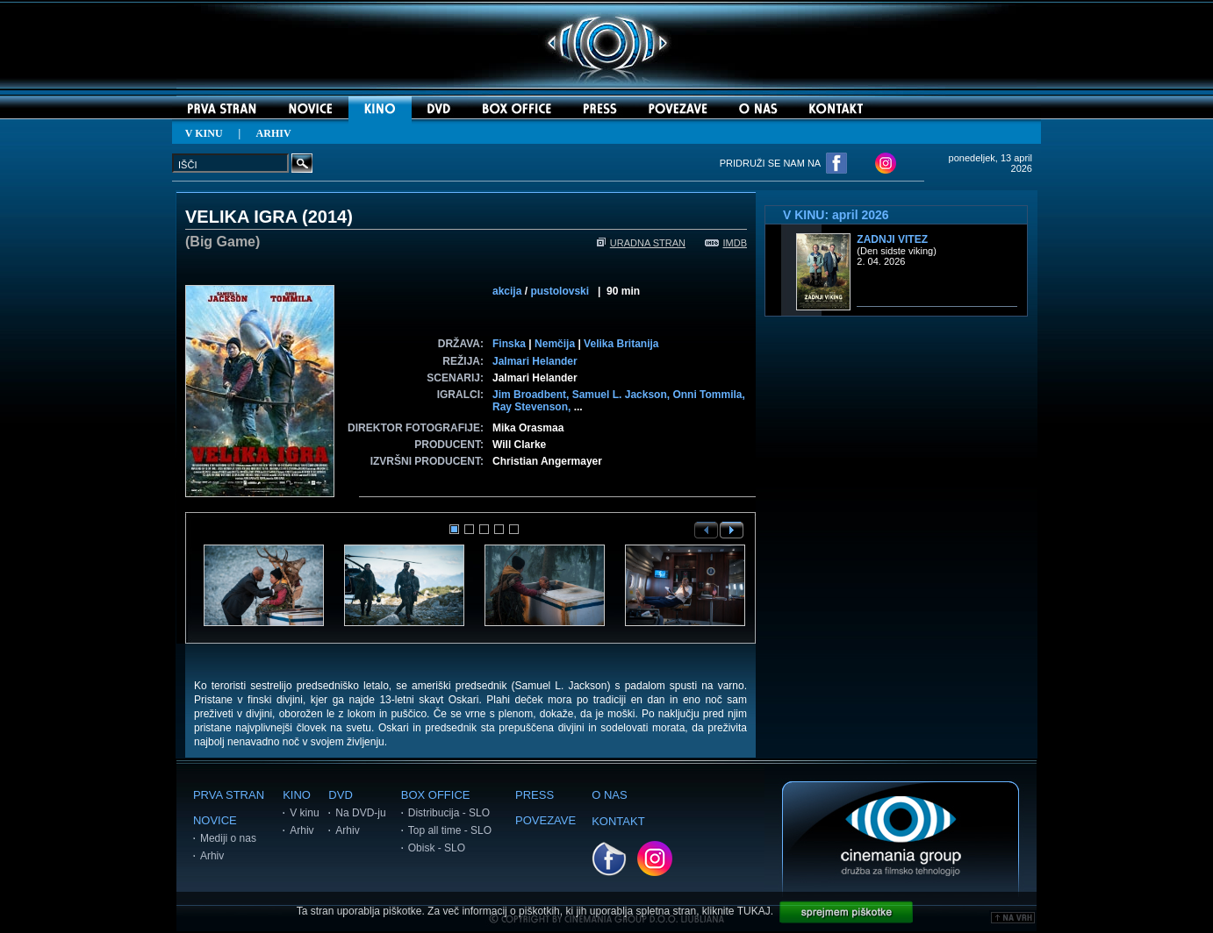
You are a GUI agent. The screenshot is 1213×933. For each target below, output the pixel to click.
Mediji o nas (228, 838)
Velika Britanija (621, 344)
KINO (297, 794)
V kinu (304, 813)
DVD (340, 794)
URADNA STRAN (641, 243)
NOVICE (215, 820)
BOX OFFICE (435, 794)
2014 (328, 216)
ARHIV (273, 133)
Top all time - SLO (450, 830)
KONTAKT (618, 821)
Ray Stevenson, (533, 407)
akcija (506, 291)
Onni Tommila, (708, 394)
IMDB (726, 243)
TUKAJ (754, 911)
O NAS (609, 794)
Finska (509, 344)
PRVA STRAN (228, 794)
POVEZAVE (545, 820)
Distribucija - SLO (449, 813)
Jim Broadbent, (532, 394)
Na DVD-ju (360, 813)
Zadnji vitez (892, 239)
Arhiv (212, 856)
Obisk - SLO (436, 848)
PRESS (534, 794)
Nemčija (555, 344)
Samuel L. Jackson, (622, 394)
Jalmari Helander (535, 361)
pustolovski (559, 291)
